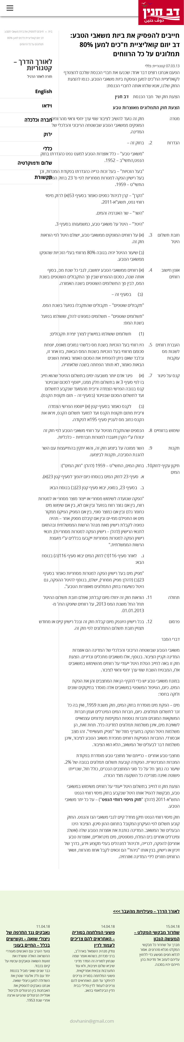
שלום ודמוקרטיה (35, 162)
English (43, 91)
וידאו (47, 105)
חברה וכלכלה (38, 119)
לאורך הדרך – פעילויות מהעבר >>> (146, 911)
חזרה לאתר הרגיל (39, 76)
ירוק (48, 134)
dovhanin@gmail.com (92, 1021)
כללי (148, 65)
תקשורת (43, 177)
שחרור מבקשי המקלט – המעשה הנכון (157, 935)
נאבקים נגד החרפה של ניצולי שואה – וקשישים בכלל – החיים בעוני (28, 938)
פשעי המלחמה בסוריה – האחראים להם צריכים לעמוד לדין (92, 938)
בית (50, 31)
